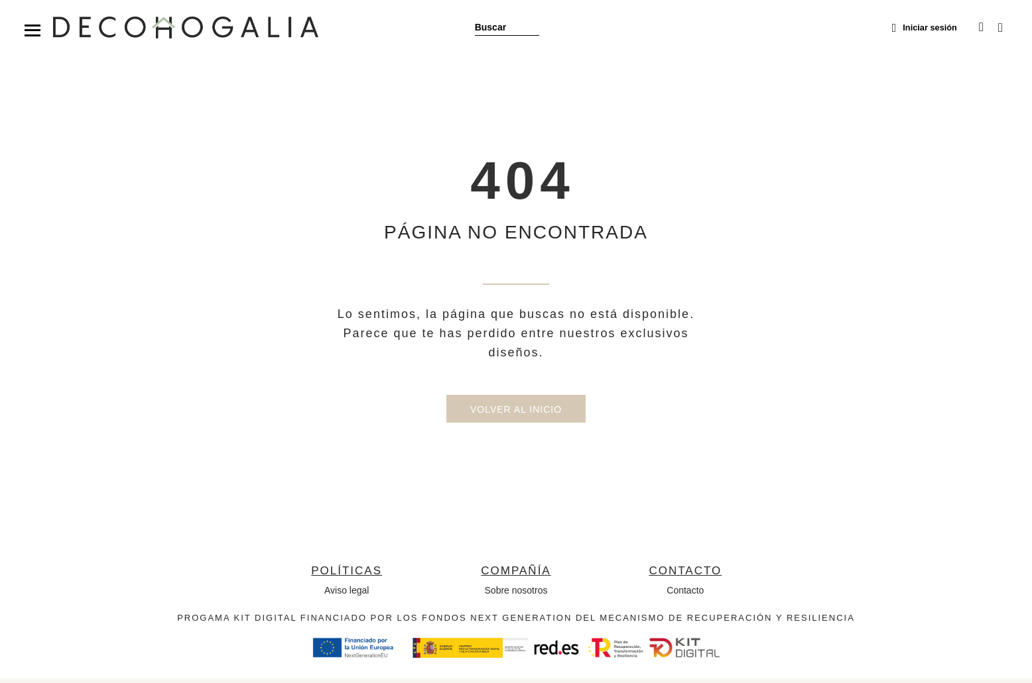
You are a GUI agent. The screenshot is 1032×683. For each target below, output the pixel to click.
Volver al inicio (516, 414)
